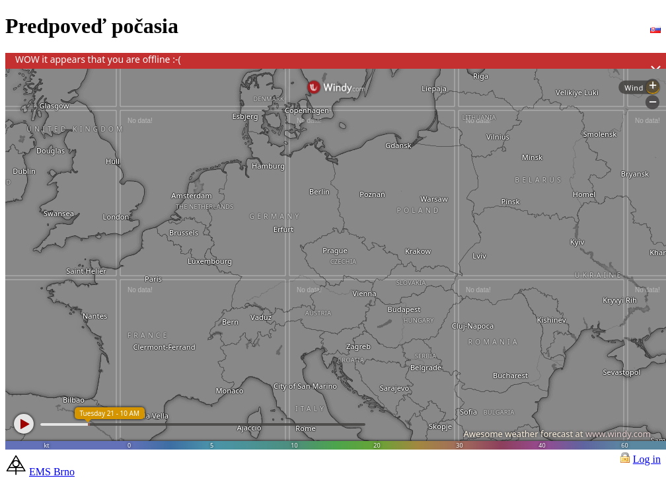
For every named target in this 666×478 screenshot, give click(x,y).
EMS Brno (52, 471)
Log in (647, 459)
